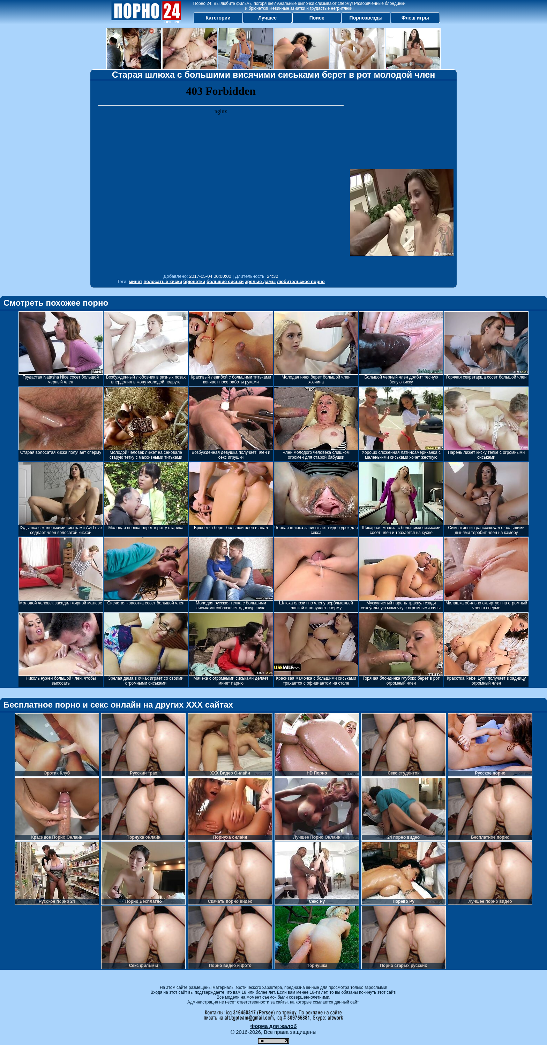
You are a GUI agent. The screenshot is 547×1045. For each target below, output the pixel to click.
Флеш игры (415, 18)
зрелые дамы (260, 281)
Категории (218, 18)
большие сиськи (225, 281)
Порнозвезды (366, 18)
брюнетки (194, 281)
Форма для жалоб (273, 1026)
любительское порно (301, 281)
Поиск (316, 18)
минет (135, 281)
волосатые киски (162, 281)
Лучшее (267, 18)
